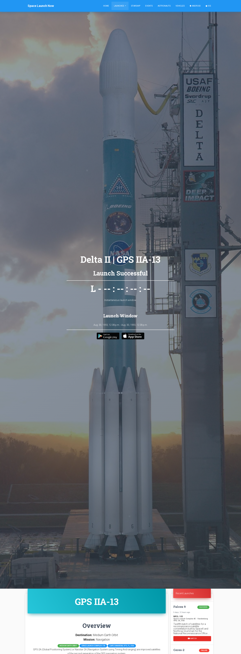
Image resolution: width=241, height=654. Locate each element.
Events (149, 6)
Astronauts (164, 6)
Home (106, 6)
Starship (135, 6)
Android (195, 6)
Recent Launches (185, 593)
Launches (119, 6)
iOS (208, 6)
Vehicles (180, 6)
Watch (192, 638)
